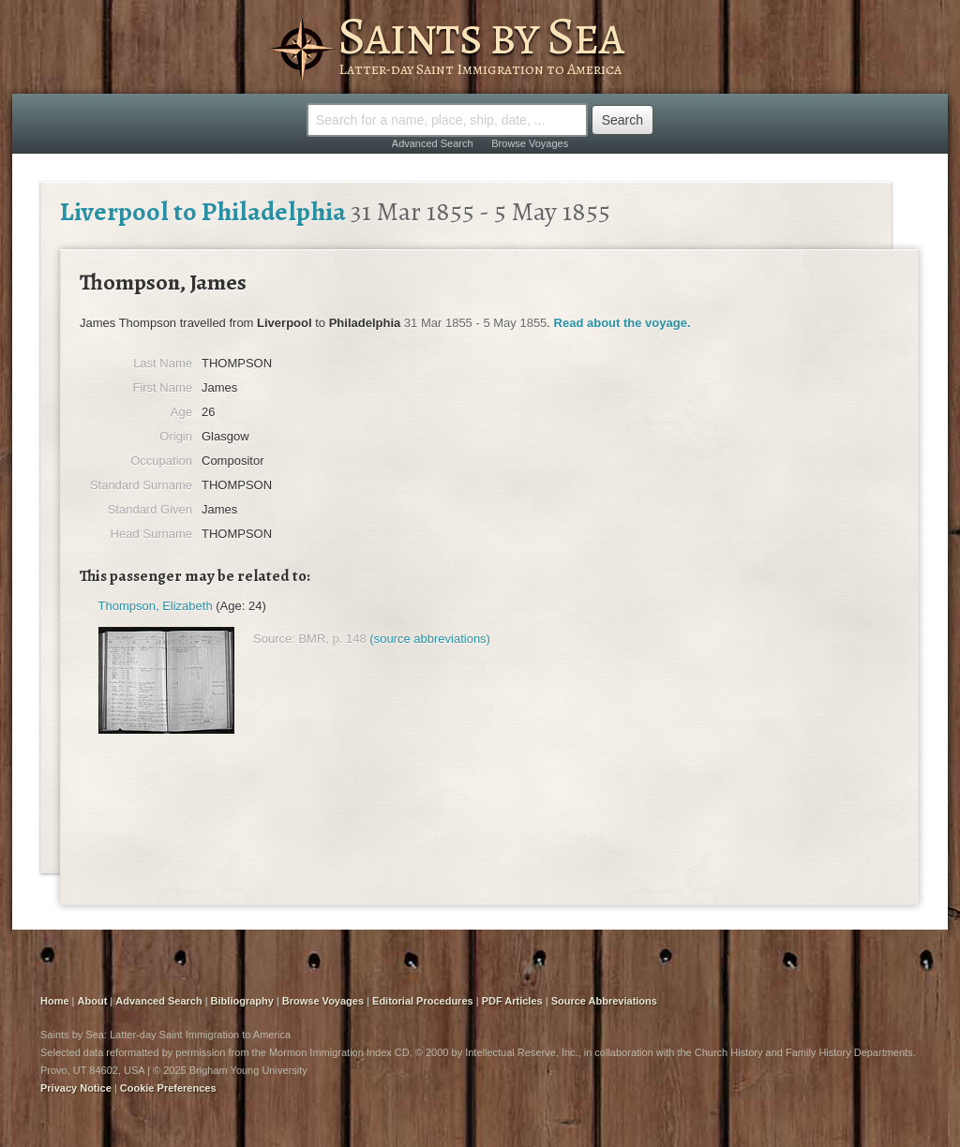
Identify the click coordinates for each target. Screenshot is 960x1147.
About (93, 1000)
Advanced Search (432, 143)
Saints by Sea (480, 35)
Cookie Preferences (168, 1088)
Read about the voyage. (622, 323)
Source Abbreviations (604, 1000)
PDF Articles (512, 1000)
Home (54, 1000)
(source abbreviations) (429, 639)
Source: (274, 639)
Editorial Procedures (422, 1000)
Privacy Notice (76, 1088)
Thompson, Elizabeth (155, 606)
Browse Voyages (529, 143)
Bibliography (242, 1000)
